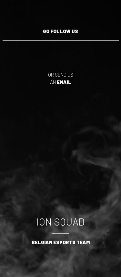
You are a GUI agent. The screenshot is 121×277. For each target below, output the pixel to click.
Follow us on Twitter (31, 51)
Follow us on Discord (89, 51)
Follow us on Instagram (70, 51)
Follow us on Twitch (12, 51)
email (64, 82)
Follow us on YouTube (51, 51)
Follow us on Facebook (109, 51)
